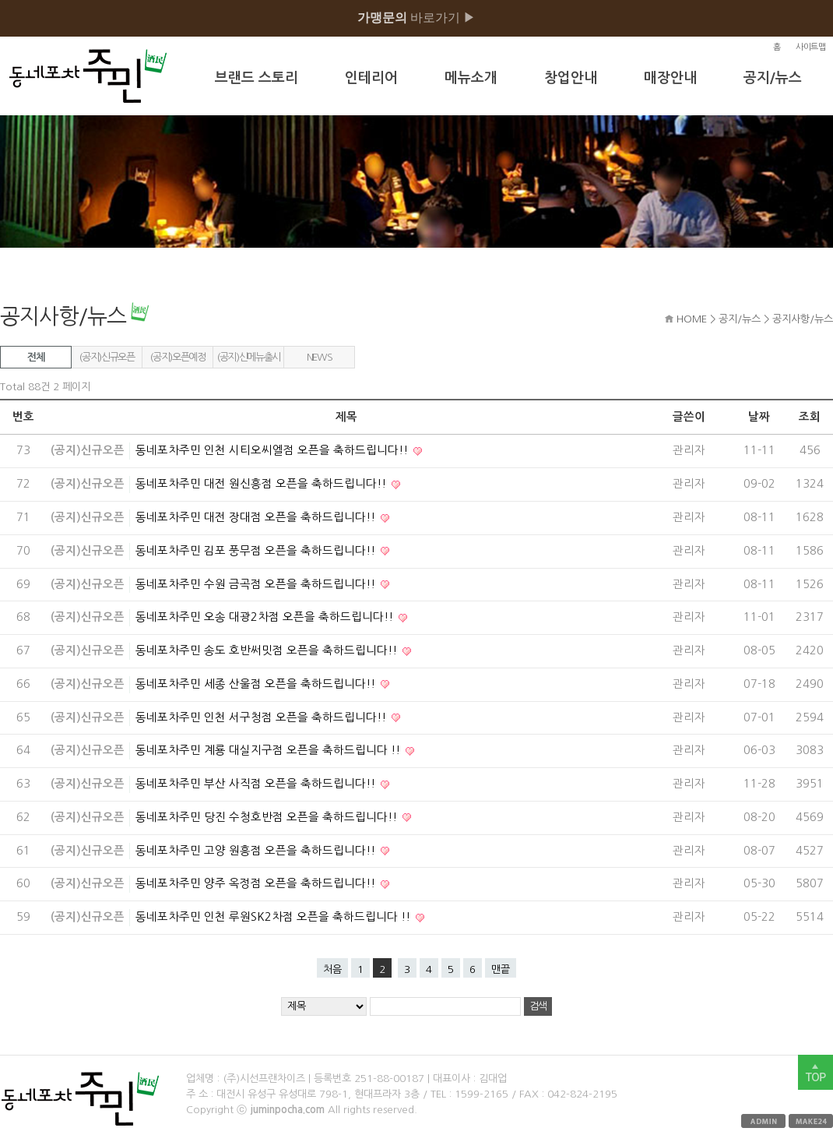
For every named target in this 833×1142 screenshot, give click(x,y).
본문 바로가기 (0, 0)
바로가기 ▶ (416, 17)
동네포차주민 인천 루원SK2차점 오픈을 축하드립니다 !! (274, 916)
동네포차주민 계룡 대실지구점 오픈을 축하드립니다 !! (269, 750)
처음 (332, 969)
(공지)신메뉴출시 (248, 357)
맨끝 (500, 969)
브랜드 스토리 (256, 78)
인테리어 (371, 78)
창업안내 (570, 78)
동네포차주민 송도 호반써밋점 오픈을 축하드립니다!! (267, 650)
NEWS (319, 357)
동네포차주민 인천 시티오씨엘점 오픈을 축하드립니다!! (273, 450)
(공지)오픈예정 (177, 357)
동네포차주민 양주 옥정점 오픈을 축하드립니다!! (256, 883)
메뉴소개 (471, 78)
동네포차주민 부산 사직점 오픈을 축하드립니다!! (256, 783)
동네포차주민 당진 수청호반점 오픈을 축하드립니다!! (267, 817)
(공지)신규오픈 (106, 357)
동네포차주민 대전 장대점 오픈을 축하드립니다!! (256, 517)
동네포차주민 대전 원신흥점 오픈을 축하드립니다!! (262, 483)
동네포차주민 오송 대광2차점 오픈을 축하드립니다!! (265, 617)
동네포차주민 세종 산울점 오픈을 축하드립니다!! (256, 684)
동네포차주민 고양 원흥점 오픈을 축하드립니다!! (256, 850)
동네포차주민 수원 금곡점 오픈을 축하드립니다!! (256, 584)
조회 (810, 416)
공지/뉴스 (772, 78)
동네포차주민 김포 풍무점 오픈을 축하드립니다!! (256, 550)
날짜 (759, 416)
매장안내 (670, 78)
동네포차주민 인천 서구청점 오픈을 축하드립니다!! (262, 717)
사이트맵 (810, 47)
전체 (35, 357)
